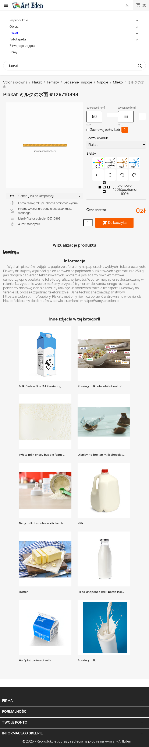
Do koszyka (114, 222)
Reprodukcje (19, 20)
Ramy (13, 52)
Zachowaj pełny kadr (105, 130)
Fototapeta (18, 39)
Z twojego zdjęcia (22, 46)
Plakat (14, 33)
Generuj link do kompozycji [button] (32, 196)
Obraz (14, 26)
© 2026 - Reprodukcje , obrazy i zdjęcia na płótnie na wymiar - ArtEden (76, 741)
